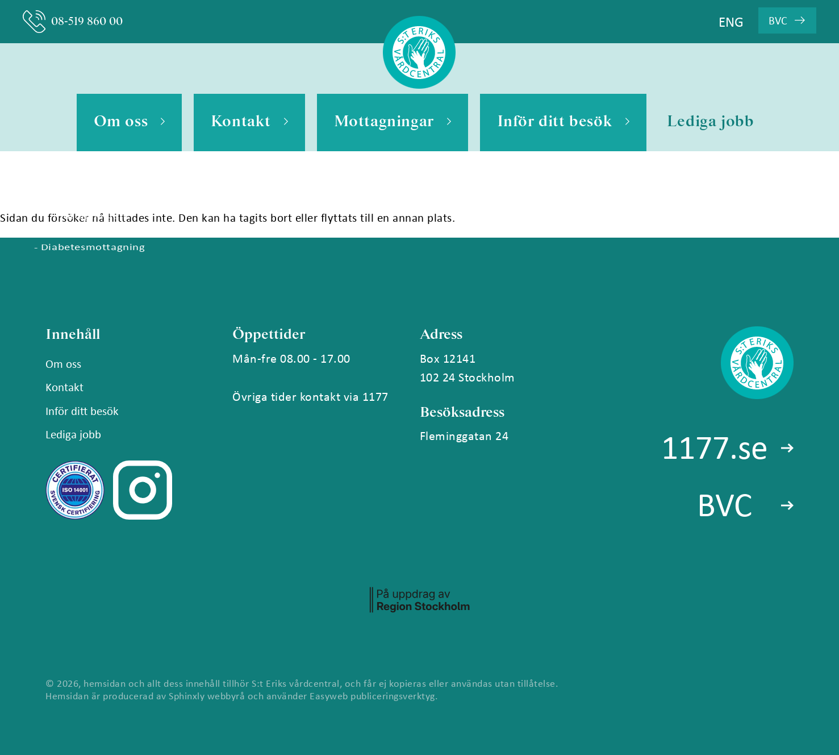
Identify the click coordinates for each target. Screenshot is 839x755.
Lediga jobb (710, 122)
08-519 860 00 (73, 21)
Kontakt (249, 122)
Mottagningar (392, 122)
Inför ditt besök (563, 122)
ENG (731, 21)
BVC (787, 20)
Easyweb (329, 695)
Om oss (129, 122)
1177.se (714, 446)
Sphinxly (186, 695)
